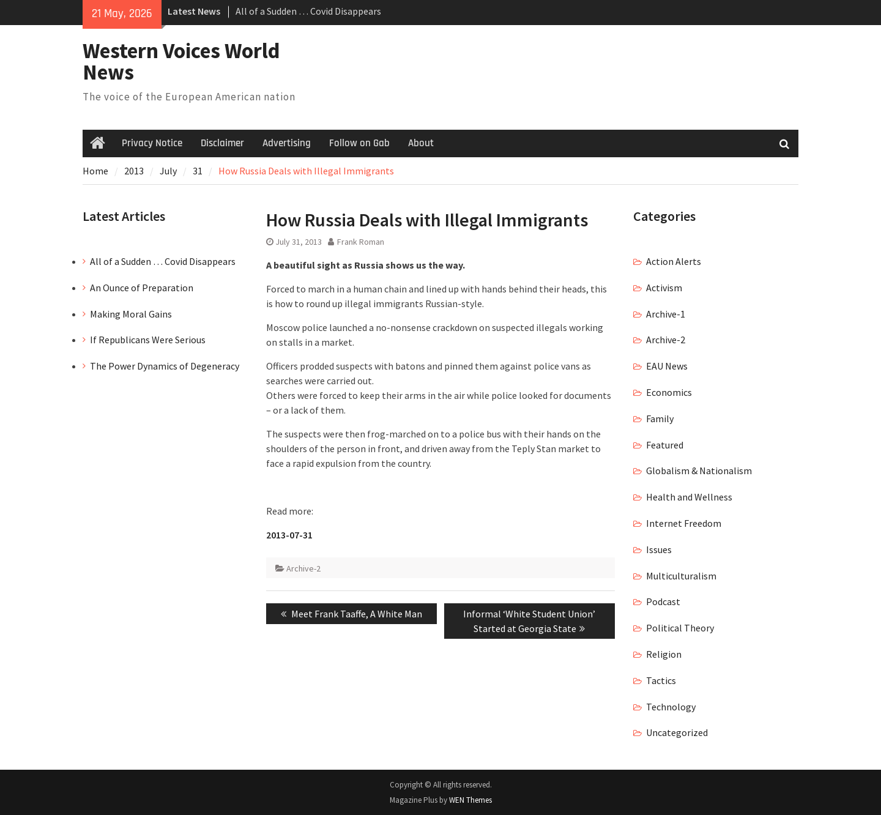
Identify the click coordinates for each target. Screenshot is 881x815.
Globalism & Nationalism (699, 470)
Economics (669, 392)
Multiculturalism (681, 576)
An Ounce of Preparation (141, 287)
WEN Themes (470, 800)
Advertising (286, 143)
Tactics (661, 680)
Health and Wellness (689, 497)
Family (660, 418)
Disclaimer (222, 143)
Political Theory (680, 628)
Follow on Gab (359, 143)
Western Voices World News (181, 61)
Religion (664, 654)
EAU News (667, 366)
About (421, 143)
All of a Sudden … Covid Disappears (308, 11)
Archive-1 (665, 314)
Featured (664, 445)
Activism (664, 287)
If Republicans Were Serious (148, 339)
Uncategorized (677, 732)
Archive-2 (303, 568)
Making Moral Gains (131, 314)
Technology (671, 707)
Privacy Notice (152, 143)
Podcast (663, 601)
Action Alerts (673, 261)
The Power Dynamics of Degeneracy (164, 366)
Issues (659, 549)
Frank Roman (360, 241)
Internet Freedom (683, 523)
